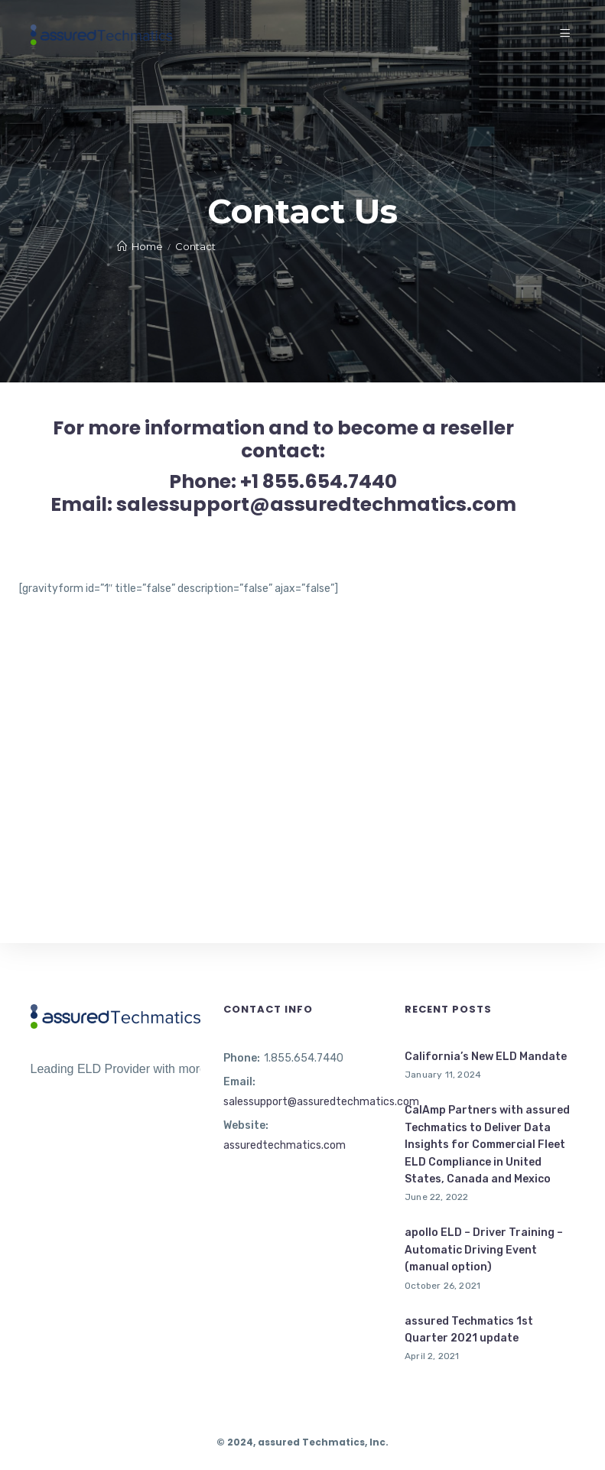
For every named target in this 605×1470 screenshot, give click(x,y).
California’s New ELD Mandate (486, 1056)
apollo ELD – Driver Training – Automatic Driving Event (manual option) (484, 1249)
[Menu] (567, 34)
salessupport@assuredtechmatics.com (321, 1101)
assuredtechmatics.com (284, 1145)
